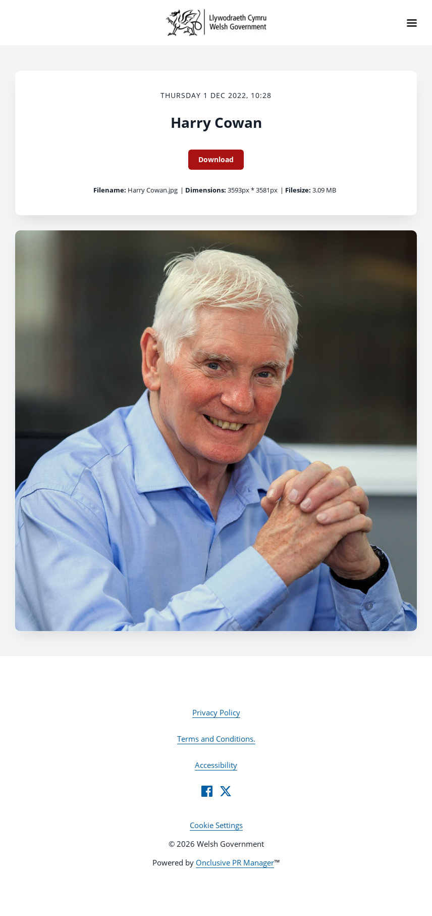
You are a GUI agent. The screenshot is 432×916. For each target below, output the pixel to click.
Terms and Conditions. (216, 739)
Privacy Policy (216, 712)
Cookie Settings (216, 825)
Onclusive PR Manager (235, 862)
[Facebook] (206, 791)
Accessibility (216, 765)
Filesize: (298, 190)
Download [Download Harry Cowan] (216, 159)
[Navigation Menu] (412, 23)
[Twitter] (225, 791)
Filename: (109, 190)
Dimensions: (205, 190)
